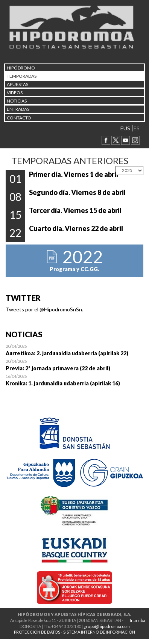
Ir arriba (137, 620)
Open (74, 349)
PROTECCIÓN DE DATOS (37, 631)
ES (137, 128)
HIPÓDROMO (21, 68)
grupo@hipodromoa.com (107, 626)
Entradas (18, 109)
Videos (15, 92)
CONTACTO (19, 118)
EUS (125, 128)
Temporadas (21, 76)
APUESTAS (17, 84)
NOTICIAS (17, 101)
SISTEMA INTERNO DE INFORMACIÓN (99, 631)
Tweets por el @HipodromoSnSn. (44, 309)
